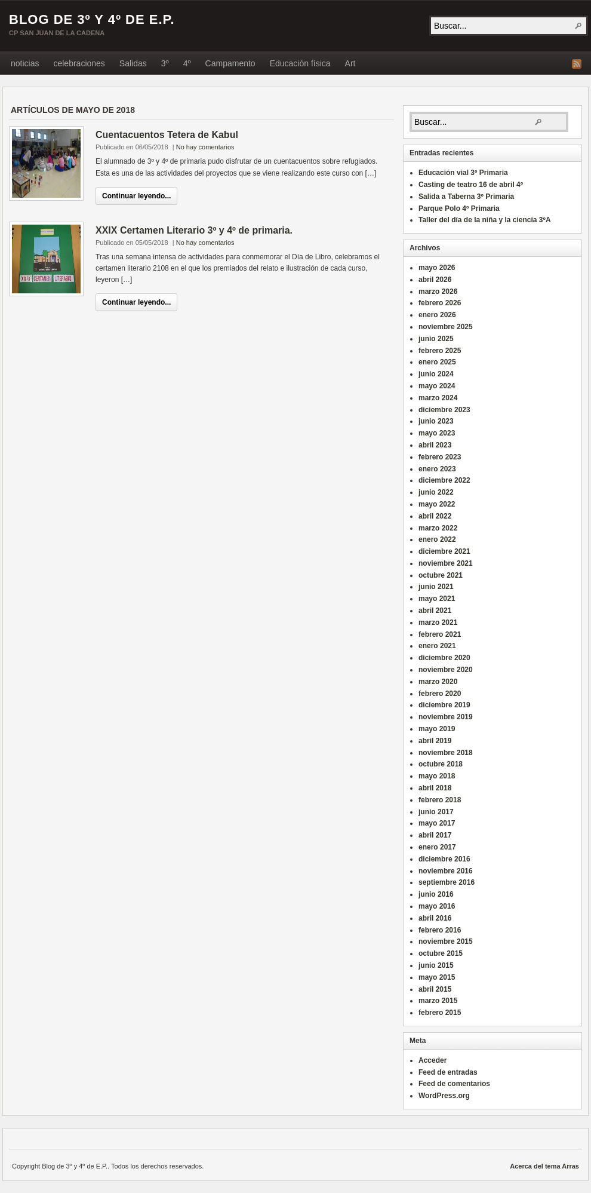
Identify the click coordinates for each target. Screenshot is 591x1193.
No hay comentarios (205, 147)
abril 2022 (434, 516)
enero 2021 (437, 646)
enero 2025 (437, 362)
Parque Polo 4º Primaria (459, 208)
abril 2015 (434, 989)
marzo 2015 (437, 1000)
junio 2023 (436, 421)
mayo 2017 (436, 823)
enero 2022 (437, 539)
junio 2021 (436, 586)
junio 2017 (436, 812)
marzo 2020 (437, 681)
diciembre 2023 (444, 410)
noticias (25, 63)
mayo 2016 (436, 906)
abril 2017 (434, 835)
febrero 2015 (439, 1012)
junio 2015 (436, 965)
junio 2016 (436, 894)
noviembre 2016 (445, 871)
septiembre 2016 (446, 882)
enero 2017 (437, 847)
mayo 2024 (436, 386)
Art (350, 63)
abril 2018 (434, 788)
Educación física (300, 63)
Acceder (432, 1060)
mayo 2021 (436, 598)
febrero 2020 (439, 693)
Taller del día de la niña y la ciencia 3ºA (484, 220)
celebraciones (78, 63)
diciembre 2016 (444, 859)
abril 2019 (434, 741)
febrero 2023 (439, 457)
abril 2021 (434, 610)
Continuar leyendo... (136, 196)
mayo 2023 (436, 433)
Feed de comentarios (454, 1083)
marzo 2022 (437, 528)
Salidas (133, 63)
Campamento (230, 63)
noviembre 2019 (445, 717)
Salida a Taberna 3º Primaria (466, 196)
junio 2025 (436, 339)
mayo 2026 (436, 267)
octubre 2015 (440, 953)
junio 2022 (436, 492)
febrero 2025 (439, 350)
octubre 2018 (440, 764)
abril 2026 (434, 279)
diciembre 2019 (444, 705)
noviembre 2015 (445, 941)
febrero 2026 (439, 303)
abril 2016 (434, 918)
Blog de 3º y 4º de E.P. (92, 19)
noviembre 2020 (445, 669)
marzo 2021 (437, 622)
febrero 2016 (439, 930)
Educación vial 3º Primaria (463, 172)
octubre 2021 (440, 575)
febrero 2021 (439, 634)
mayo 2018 (436, 776)
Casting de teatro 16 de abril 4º (470, 184)
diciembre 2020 (444, 658)
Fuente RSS (576, 64)
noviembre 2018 (445, 753)
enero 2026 (437, 315)
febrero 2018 (439, 800)
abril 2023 (434, 445)
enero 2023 (437, 469)
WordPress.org (444, 1095)
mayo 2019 (436, 729)
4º (187, 63)
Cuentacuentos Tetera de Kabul (167, 135)
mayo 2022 (436, 504)
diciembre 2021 (444, 551)
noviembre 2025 (445, 327)
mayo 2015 (436, 977)
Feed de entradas (448, 1072)
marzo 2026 (437, 291)
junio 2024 (436, 374)
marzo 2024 (437, 398)
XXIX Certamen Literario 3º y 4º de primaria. (194, 230)
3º (165, 63)
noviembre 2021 (445, 563)
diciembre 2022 (444, 480)
